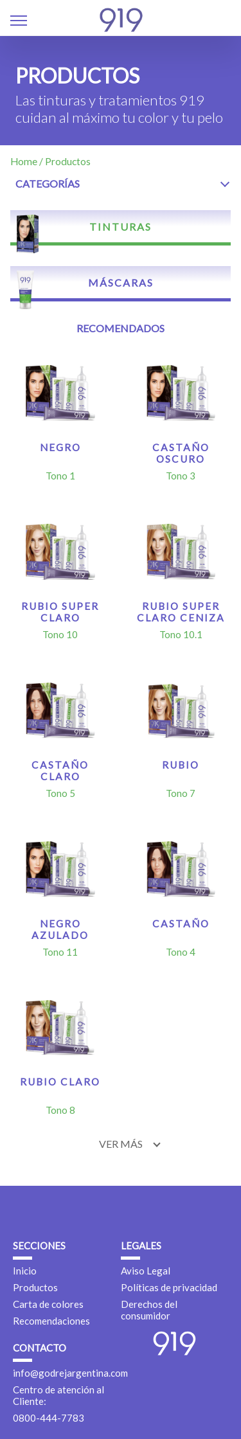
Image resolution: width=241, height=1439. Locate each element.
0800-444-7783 (48, 1418)
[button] (18, 22)
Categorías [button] (47, 183)
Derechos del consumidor (149, 1309)
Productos (35, 1287)
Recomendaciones (51, 1321)
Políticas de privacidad (169, 1287)
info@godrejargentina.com (70, 1373)
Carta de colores (48, 1304)
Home (23, 161)
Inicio (25, 1270)
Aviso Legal (145, 1270)
